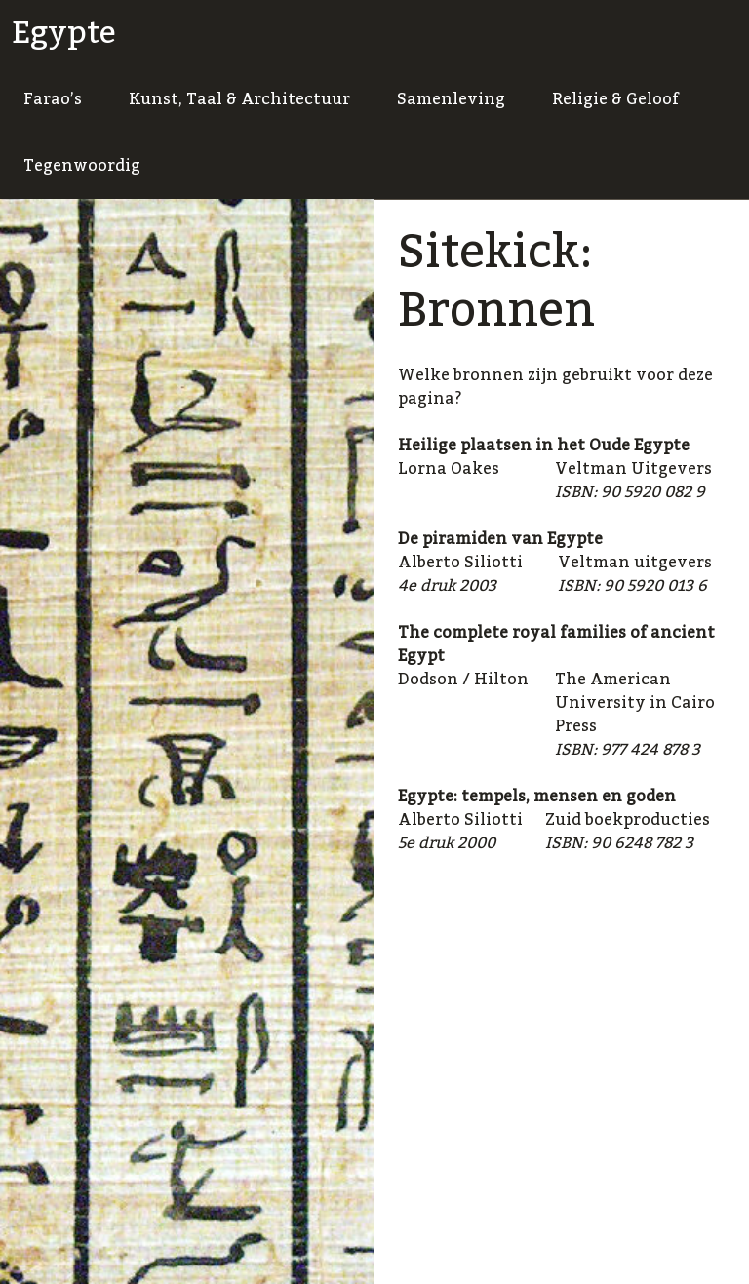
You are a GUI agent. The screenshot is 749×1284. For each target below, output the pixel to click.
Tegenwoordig (81, 165)
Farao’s (52, 99)
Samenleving (451, 99)
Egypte (64, 33)
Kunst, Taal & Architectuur (239, 99)
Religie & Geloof (615, 99)
